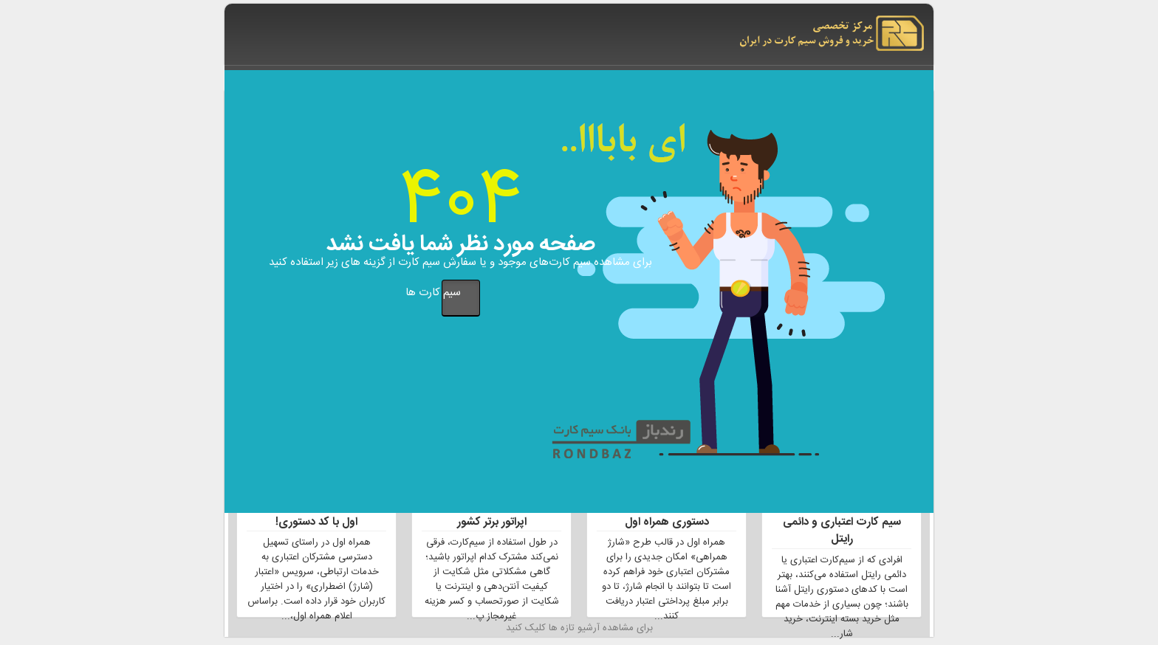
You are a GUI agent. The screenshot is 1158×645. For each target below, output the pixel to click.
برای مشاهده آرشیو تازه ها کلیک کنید (579, 629)
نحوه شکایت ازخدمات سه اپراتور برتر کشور (492, 514)
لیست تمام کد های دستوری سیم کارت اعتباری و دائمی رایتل (841, 523)
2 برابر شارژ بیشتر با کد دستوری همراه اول (666, 514)
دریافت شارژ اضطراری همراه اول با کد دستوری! (316, 514)
